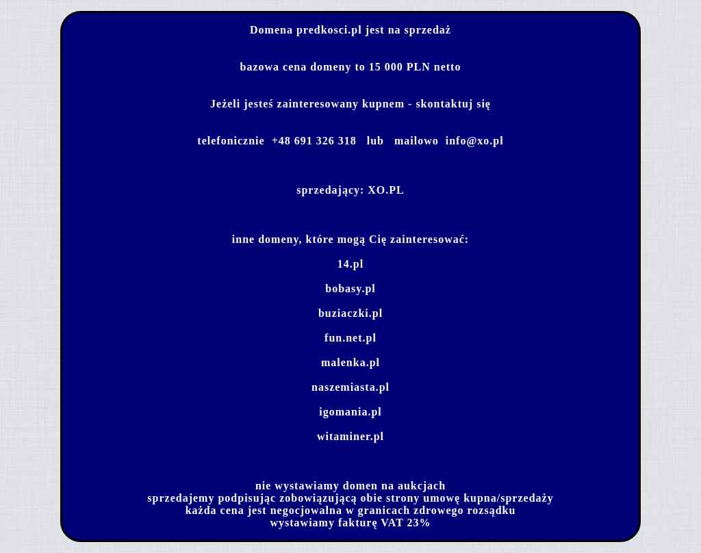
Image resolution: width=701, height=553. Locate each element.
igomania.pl (350, 411)
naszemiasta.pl (350, 387)
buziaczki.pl (350, 313)
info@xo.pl (475, 140)
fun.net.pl (350, 338)
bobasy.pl (350, 288)
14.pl (350, 264)
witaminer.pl (350, 436)
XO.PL (386, 190)
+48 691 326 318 (314, 140)
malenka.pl (350, 362)
